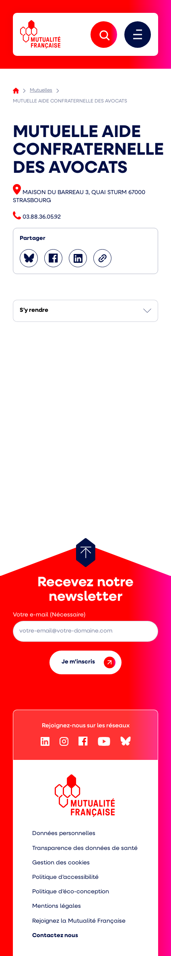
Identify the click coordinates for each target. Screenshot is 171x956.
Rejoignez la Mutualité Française (79, 921)
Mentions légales (56, 906)
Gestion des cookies (61, 863)
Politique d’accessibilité (65, 877)
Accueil (16, 91)
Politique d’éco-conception (70, 892)
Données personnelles (63, 834)
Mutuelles (41, 90)
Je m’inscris (88, 662)
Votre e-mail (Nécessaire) (49, 615)
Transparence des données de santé (85, 848)
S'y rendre (34, 310)
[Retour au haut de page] (85, 552)
